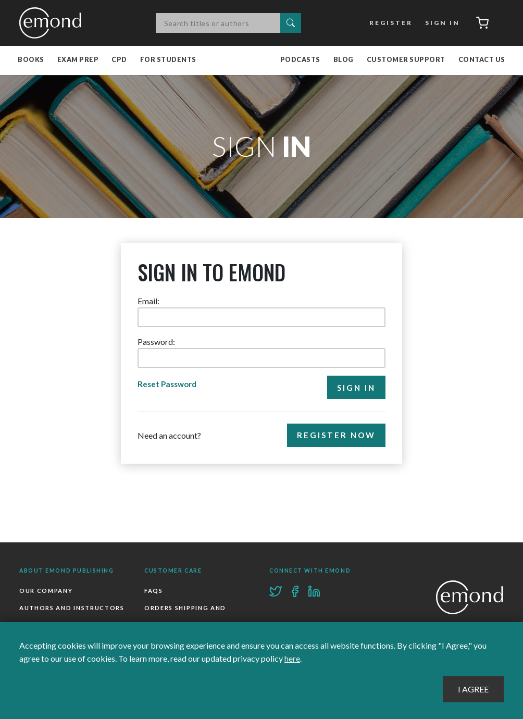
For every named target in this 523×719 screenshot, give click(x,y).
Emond (53, 23)
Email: (148, 301)
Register (389, 23)
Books (31, 60)
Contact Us (481, 60)
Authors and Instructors (71, 608)
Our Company (45, 590)
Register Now (335, 436)
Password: (156, 342)
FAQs (153, 590)
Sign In (440, 23)
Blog (343, 60)
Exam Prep (78, 60)
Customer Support (406, 60)
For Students (168, 60)
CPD (119, 60)
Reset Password (169, 385)
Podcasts (300, 60)
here (292, 659)
